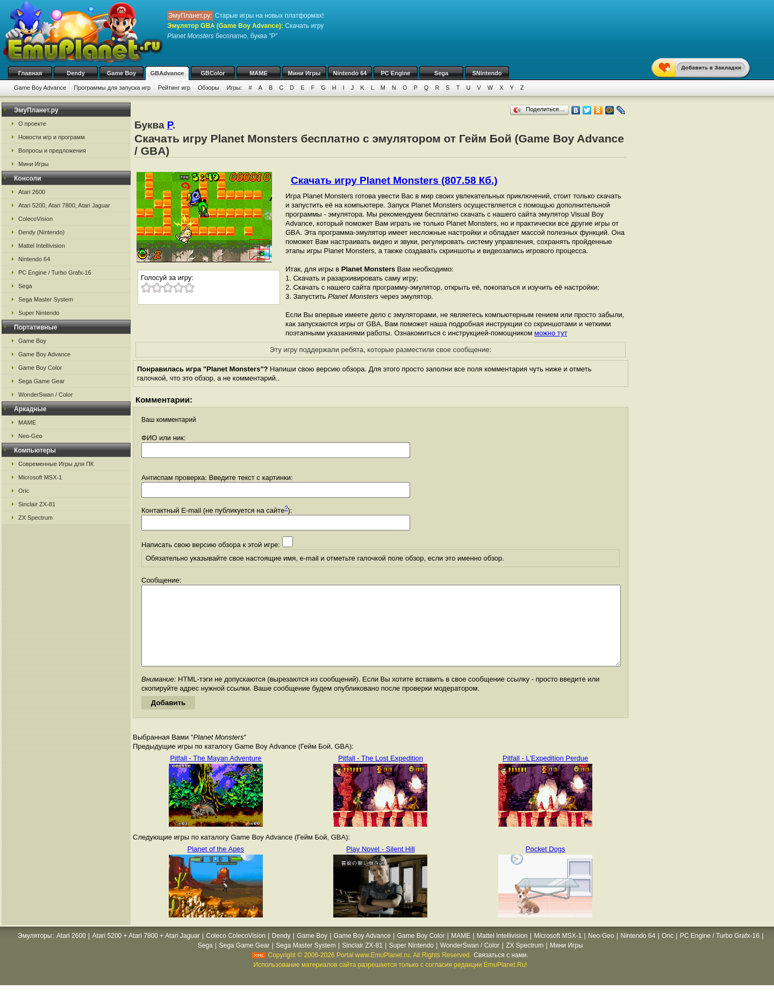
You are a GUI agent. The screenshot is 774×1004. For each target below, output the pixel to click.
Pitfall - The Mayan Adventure (215, 774)
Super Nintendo (38, 313)
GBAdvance (167, 73)
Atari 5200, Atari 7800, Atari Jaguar (64, 205)
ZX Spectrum (35, 517)
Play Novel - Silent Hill (380, 865)
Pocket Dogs (545, 865)
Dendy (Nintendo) (41, 232)
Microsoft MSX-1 (40, 477)
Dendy (76, 73)
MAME (258, 73)
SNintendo (487, 73)
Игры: (234, 87)
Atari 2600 (31, 192)
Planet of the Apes (216, 865)
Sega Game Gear (41, 381)
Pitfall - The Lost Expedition (380, 774)
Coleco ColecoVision (236, 952)
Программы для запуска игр (112, 87)
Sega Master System (45, 299)
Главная (30, 73)
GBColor (212, 73)
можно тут (550, 333)
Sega (441, 73)
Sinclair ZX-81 (36, 504)
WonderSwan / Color (45, 394)
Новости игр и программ (51, 137)
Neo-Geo (30, 436)
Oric (23, 490)
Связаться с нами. (501, 971)
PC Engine (395, 73)
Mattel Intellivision (41, 245)
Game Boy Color (40, 367)
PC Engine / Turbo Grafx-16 (54, 272)
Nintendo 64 (350, 73)
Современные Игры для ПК (56, 464)
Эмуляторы (35, 952)
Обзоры (208, 87)
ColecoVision (35, 219)
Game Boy (121, 73)
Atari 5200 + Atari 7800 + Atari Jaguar (146, 952)
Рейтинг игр (174, 87)
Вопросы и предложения (52, 150)
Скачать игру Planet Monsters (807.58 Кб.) (394, 180)
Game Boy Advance (40, 87)
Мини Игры (304, 73)
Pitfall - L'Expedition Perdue (545, 774)
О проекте (32, 123)
